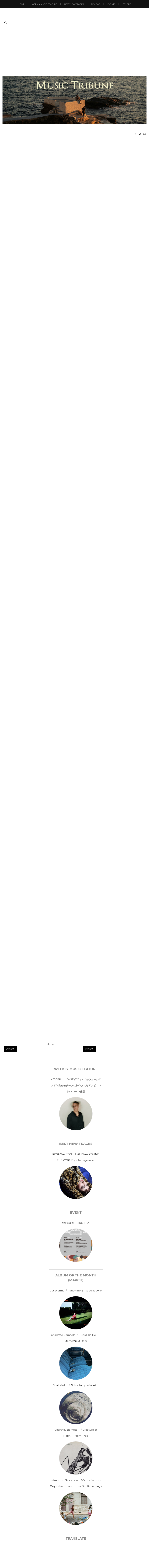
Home (21, 4)
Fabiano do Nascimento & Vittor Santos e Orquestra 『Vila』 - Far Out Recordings (76, 1483)
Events (111, 4)
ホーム (50, 1044)
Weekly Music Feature (44, 4)
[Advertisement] (75, 50)
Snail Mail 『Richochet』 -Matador (76, 1385)
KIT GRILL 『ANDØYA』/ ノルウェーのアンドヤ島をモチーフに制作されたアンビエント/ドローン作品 (76, 1085)
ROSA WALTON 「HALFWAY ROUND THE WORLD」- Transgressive (75, 1157)
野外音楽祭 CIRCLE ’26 (75, 1223)
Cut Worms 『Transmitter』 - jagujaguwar (76, 1290)
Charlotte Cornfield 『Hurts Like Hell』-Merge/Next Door (76, 1338)
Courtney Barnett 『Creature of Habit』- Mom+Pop (75, 1432)
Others (126, 4)
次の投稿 (10, 1048)
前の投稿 (89, 1048)
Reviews (95, 4)
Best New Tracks (74, 4)
